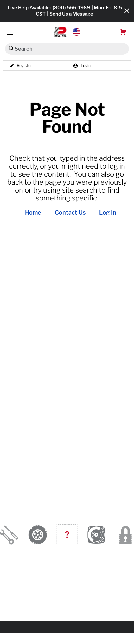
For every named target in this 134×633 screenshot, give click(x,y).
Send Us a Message (71, 14)
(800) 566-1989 (71, 8)
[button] (67, 32)
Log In (107, 212)
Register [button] (20, 65)
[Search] (11, 48)
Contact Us (70, 212)
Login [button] (82, 65)
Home (33, 212)
